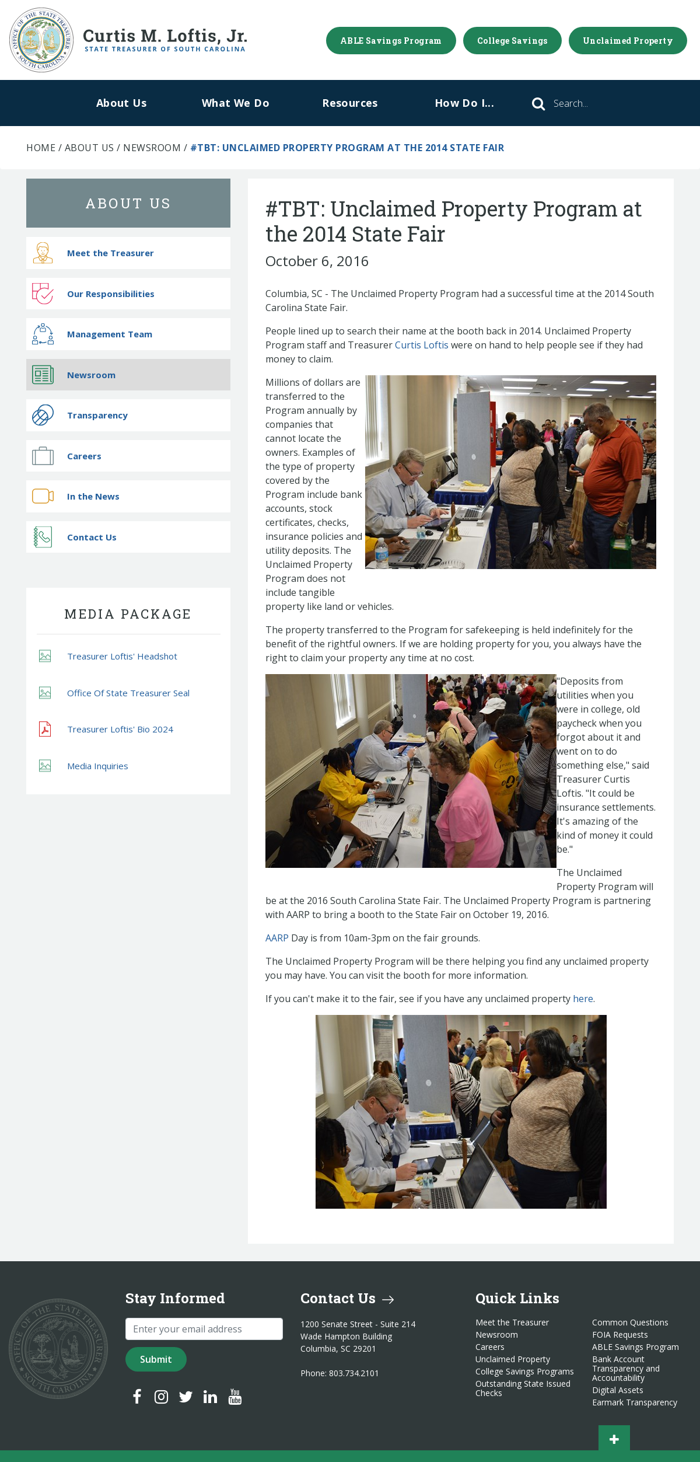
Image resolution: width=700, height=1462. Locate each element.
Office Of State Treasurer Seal (114, 692)
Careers (67, 455)
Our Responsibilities (93, 293)
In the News (76, 496)
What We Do (236, 103)
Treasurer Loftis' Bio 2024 (106, 729)
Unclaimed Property (628, 40)
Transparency (80, 415)
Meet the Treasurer (93, 253)
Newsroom (152, 147)
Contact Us (74, 536)
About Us (121, 103)
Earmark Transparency (634, 1402)
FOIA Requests (620, 1334)
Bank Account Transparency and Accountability (626, 1369)
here (583, 998)
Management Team (92, 334)
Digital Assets (617, 1390)
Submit (156, 1359)
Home (40, 147)
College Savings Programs (524, 1371)
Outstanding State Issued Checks (522, 1388)
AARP (277, 937)
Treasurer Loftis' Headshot (108, 656)
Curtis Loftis (422, 345)
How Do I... (464, 103)
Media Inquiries (83, 765)
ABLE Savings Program (391, 40)
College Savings (512, 40)
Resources (350, 103)
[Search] (587, 103)
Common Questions (630, 1322)
